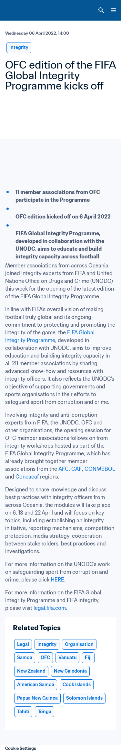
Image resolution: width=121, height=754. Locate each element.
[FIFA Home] (17, 10)
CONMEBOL (100, 469)
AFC (63, 469)
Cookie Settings (20, 748)
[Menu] (113, 10)
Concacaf (27, 476)
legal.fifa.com (50, 608)
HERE (57, 579)
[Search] (101, 10)
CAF (76, 469)
